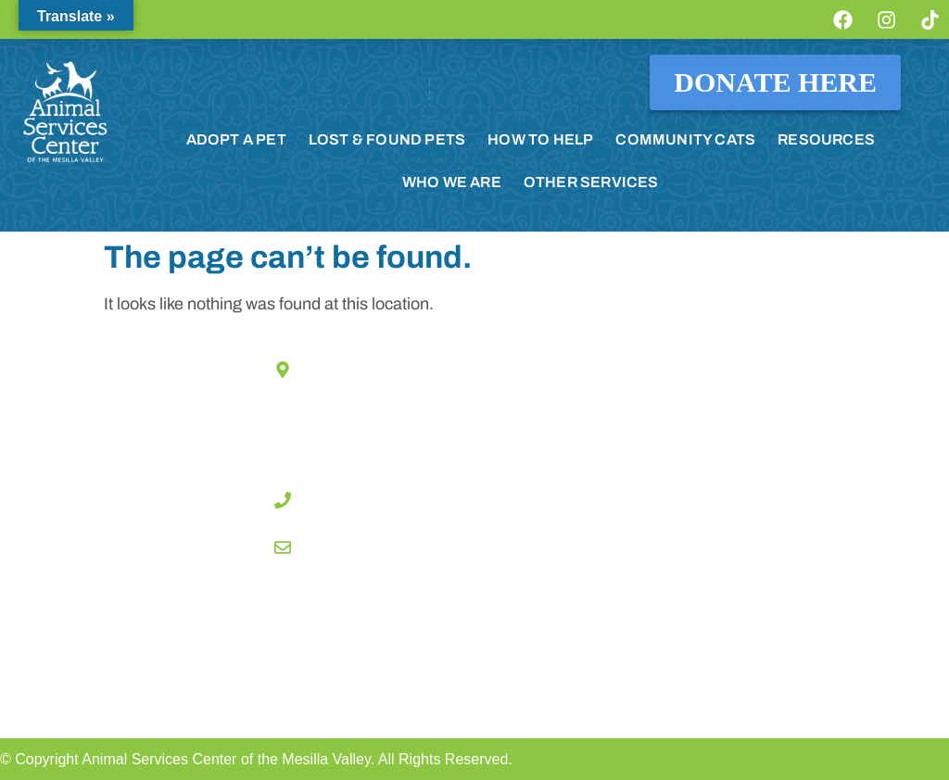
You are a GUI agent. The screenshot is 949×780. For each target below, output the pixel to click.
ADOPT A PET (236, 139)
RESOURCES (826, 139)
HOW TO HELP (540, 139)
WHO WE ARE (451, 182)
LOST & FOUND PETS (387, 139)
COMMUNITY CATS (685, 139)
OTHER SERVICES (591, 182)
